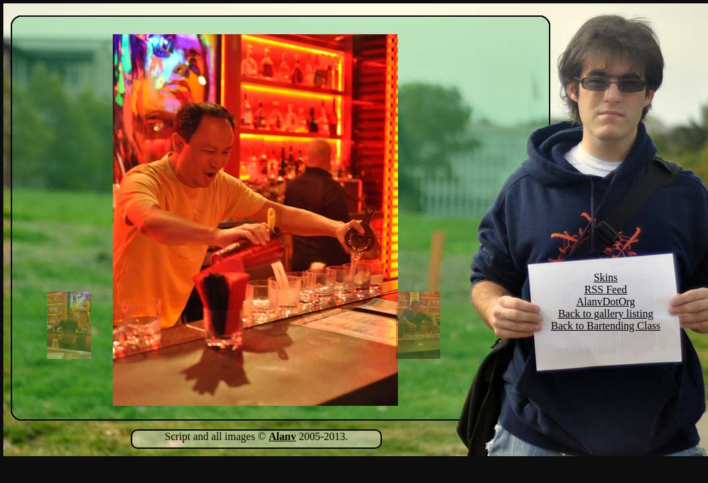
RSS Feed (606, 289)
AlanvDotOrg (606, 301)
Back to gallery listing (606, 313)
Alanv (282, 436)
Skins (606, 277)
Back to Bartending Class (605, 325)
